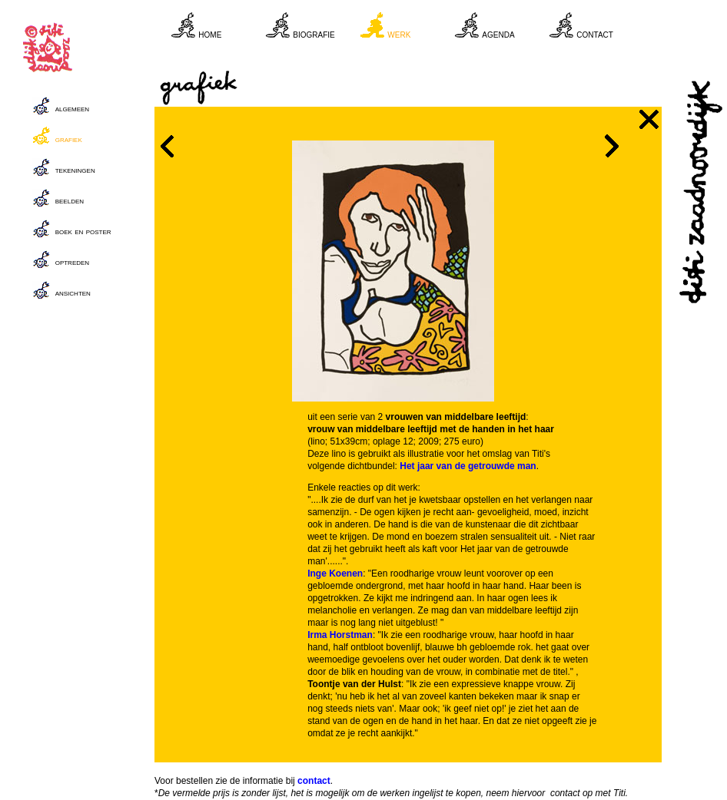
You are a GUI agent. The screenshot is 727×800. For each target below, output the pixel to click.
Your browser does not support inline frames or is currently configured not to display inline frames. (417, 31)
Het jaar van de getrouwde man (468, 466)
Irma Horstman (340, 635)
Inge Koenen (335, 573)
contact (313, 780)
